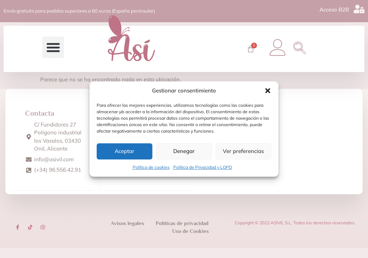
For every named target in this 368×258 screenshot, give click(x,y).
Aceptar (124, 151)
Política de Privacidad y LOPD (202, 167)
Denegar (184, 151)
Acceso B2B (334, 8)
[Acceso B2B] (359, 8)
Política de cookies (151, 167)
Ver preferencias (243, 151)
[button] (267, 90)
